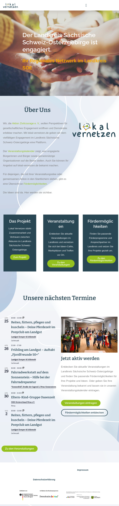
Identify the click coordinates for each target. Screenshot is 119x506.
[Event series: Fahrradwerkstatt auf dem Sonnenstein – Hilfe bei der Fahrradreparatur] (23, 368)
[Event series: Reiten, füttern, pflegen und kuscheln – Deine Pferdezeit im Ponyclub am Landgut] (23, 318)
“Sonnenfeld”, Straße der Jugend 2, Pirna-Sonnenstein (33, 387)
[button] (86, 5)
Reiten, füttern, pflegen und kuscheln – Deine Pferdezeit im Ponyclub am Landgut (33, 327)
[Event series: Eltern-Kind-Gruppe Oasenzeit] (23, 393)
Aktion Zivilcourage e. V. (25, 123)
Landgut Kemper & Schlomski (23, 337)
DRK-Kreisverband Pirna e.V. (23, 402)
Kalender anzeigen (11, 437)
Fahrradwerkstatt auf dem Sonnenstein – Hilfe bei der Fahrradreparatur (30, 377)
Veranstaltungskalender (21, 151)
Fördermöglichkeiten (35, 183)
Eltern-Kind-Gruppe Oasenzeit (33, 397)
